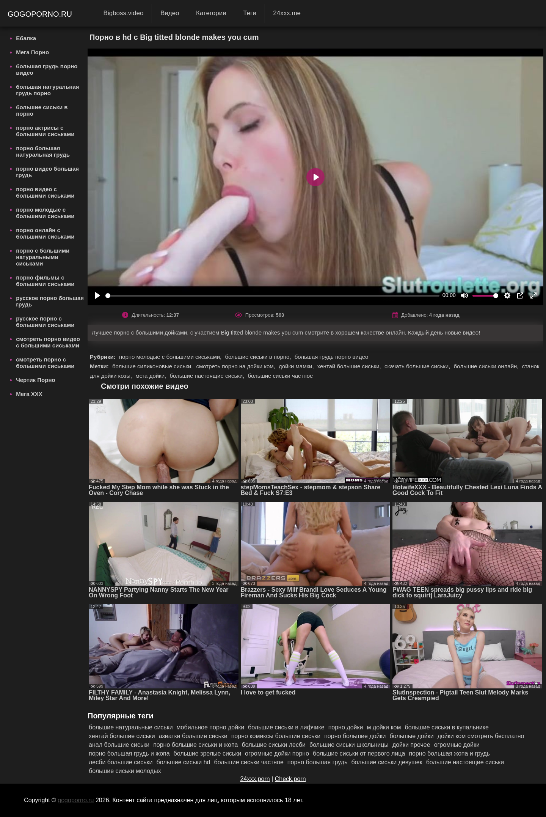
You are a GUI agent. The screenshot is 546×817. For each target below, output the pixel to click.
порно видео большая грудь (47, 171)
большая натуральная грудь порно (47, 89)
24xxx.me (287, 13)
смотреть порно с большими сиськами (45, 362)
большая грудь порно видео (46, 69)
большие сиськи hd (183, 762)
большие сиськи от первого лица (359, 753)
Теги (249, 13)
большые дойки (411, 736)
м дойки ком (384, 727)
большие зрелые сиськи (208, 753)
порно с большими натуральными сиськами (42, 257)
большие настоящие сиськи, (207, 375)
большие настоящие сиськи (465, 762)
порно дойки (345, 727)
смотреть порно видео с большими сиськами (48, 342)
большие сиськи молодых (125, 771)
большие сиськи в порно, (258, 357)
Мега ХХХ (29, 394)
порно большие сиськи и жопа (195, 745)
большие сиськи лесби (274, 745)
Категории (211, 13)
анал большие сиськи (119, 745)
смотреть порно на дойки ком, (236, 366)
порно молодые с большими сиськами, (171, 357)
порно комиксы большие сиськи (276, 736)
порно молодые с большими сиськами (45, 212)
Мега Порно (32, 52)
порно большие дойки (355, 736)
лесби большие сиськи (121, 762)
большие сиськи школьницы (349, 745)
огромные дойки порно (277, 753)
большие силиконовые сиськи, (153, 366)
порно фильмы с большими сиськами (45, 280)
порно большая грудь (317, 762)
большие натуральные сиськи (131, 727)
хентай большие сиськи (122, 736)
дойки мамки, (297, 366)
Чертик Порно (35, 380)
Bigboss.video (124, 13)
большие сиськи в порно (41, 110)
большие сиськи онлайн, (487, 366)
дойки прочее (411, 745)
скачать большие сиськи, (418, 366)
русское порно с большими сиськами (45, 321)
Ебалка (26, 38)
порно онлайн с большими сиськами (45, 233)
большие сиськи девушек (386, 762)
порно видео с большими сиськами (45, 192)
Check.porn (290, 779)
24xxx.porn (255, 779)
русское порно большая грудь (50, 301)
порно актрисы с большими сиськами (45, 130)
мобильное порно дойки (211, 727)
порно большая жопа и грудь (449, 753)
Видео (169, 13)
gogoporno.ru (41, 14)
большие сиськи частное (280, 375)
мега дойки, (151, 375)
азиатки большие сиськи (193, 736)
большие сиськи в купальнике (446, 727)
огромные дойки (457, 745)
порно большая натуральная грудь (43, 151)
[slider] (272, 295)
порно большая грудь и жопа (129, 753)
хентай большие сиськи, (350, 366)
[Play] (97, 295)
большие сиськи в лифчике (286, 727)
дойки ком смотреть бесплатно (481, 736)
